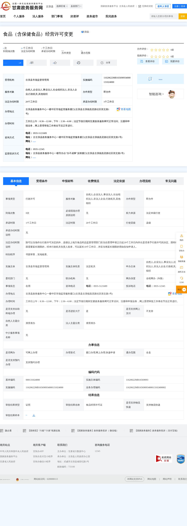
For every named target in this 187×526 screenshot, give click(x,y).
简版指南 (160, 79)
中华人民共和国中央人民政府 (14, 450)
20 (23, 49)
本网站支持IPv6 (134, 478)
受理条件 (41, 179)
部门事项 (57, 16)
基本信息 (16, 179)
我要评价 (175, 61)
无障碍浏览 (147, 6)
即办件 (67, 50)
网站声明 (167, 478)
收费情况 (93, 179)
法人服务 (38, 16)
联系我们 (182, 478)
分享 (108, 63)
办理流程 (145, 179)
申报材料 (67, 179)
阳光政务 (111, 16)
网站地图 (151, 478)
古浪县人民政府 (126, 6)
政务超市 (92, 16)
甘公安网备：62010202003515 (56, 478)
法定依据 (119, 179)
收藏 (61, 63)
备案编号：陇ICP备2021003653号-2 (17, 478)
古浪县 (91, 34)
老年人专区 (163, 6)
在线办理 (11, 63)
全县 (85, 50)
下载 (85, 63)
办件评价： (143, 49)
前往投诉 (38, 156)
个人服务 (19, 16)
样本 (28, 414)
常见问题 (171, 179)
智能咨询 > (156, 94)
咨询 (38, 63)
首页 (3, 16)
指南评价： (143, 55)
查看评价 (150, 61)
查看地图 (126, 109)
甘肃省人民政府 (7, 460)
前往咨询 (38, 141)
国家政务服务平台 (109, 6)
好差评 (74, 16)
